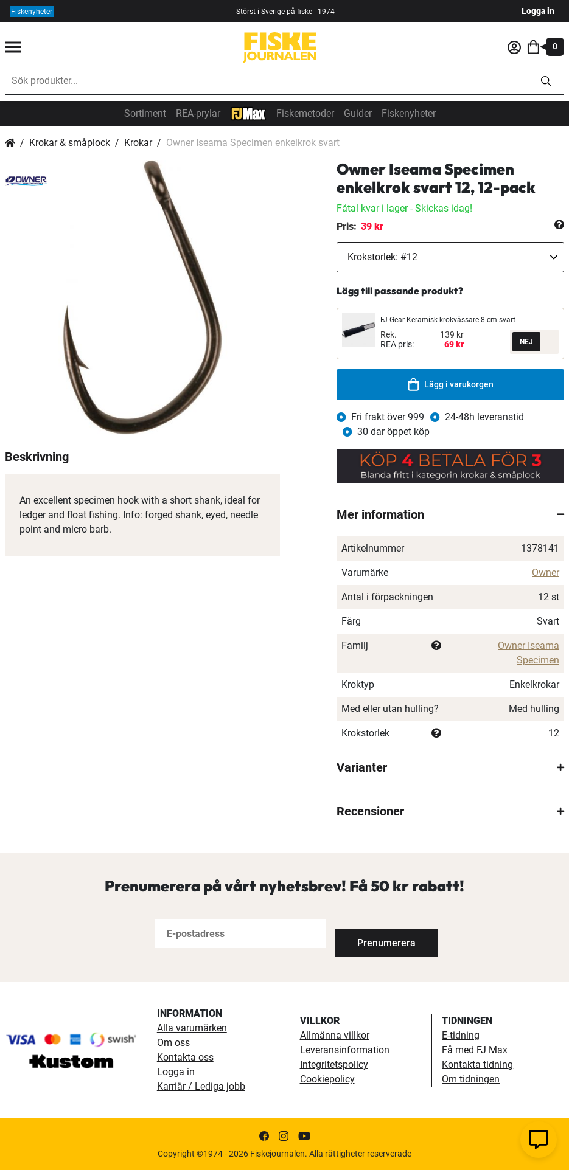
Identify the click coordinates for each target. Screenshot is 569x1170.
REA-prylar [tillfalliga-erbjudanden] (198, 113)
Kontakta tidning (477, 1064)
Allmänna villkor (334, 1035)
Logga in (538, 11)
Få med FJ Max (475, 1050)
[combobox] (266, 81)
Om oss (173, 1042)
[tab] (450, 514)
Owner (545, 572)
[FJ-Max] (248, 113)
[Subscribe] (375, 933)
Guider (358, 113)
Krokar (138, 142)
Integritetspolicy (334, 1064)
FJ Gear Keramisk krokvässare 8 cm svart (447, 320)
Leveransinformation (344, 1050)
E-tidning (461, 1035)
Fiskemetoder (305, 113)
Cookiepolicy (327, 1079)
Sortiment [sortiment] (145, 113)
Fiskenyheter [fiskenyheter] (31, 11)
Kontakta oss (185, 1057)
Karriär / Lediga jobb (201, 1086)
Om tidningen (471, 1079)
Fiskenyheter (409, 113)
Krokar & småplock (69, 142)
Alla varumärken (192, 1028)
